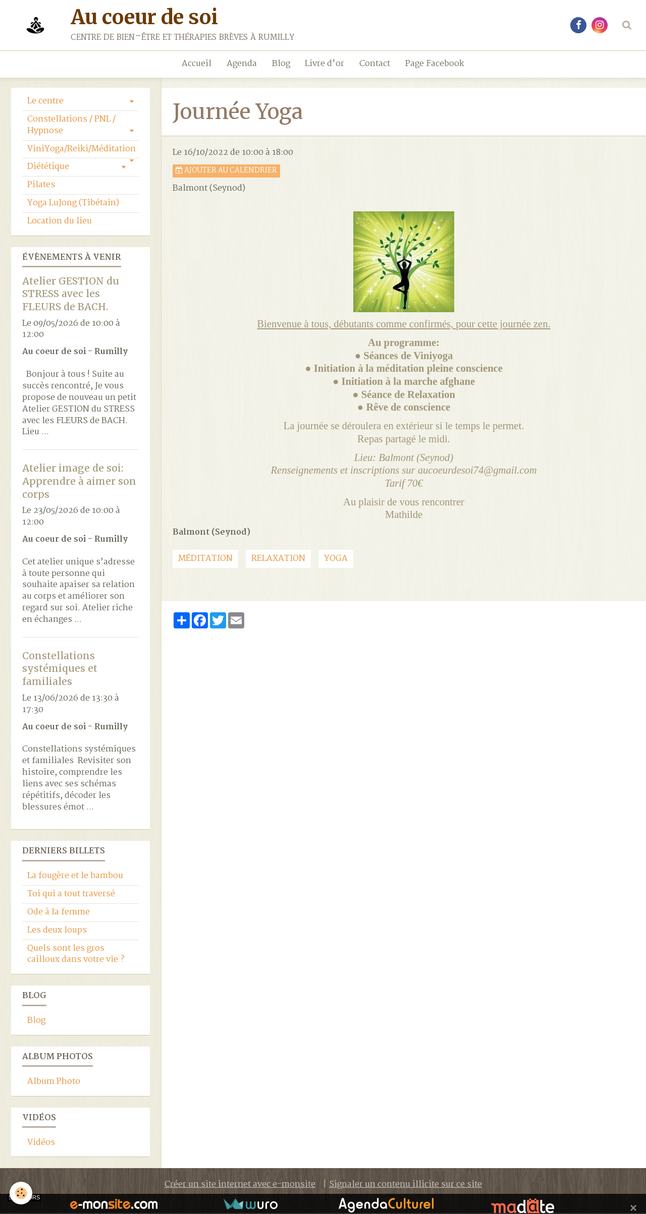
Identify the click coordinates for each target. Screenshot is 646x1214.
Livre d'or (325, 64)
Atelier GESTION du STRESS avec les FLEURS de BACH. (70, 294)
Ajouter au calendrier (226, 172)
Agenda (242, 64)
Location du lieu (59, 222)
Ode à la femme (58, 913)
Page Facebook (435, 64)
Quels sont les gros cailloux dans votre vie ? (76, 955)
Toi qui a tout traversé (71, 895)
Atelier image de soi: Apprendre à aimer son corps (79, 482)
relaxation (278, 559)
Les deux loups (57, 931)
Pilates (41, 186)
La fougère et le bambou (75, 877)
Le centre (45, 102)
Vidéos (41, 1143)
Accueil (196, 64)
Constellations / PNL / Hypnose (71, 126)
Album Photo (53, 1082)
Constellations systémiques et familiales (59, 669)
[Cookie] (21, 1193)
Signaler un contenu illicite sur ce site (405, 1185)
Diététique (48, 168)
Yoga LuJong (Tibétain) (73, 204)
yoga (336, 559)
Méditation (205, 559)
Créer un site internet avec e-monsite (240, 1185)
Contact (375, 64)
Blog (281, 64)
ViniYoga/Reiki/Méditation (81, 150)
